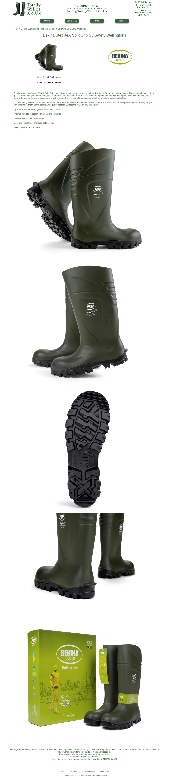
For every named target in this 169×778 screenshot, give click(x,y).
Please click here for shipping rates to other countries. (84, 754)
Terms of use (104, 772)
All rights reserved (100, 775)
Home (16, 29)
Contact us (73, 772)
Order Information (88, 772)
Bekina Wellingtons (30, 29)
